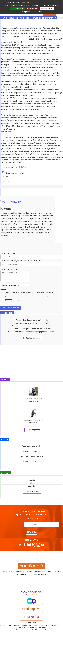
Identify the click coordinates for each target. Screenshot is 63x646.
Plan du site (7, 571)
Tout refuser (32, 8)
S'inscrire (31, 532)
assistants (8, 299)
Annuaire (31, 486)
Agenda (32, 480)
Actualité (6, 182)
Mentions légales (54, 571)
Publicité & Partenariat (34, 571)
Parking (32, 483)
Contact (18, 571)
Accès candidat (30, 451)
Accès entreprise (31, 461)
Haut (45, 627)
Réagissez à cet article (15, 173)
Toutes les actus (31, 338)
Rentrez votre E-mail (14, 524)
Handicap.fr (58, 625)
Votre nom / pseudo (9, 253)
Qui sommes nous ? (38, 574)
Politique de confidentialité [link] (31, 12)
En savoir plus (31, 491)
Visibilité (3, 285)
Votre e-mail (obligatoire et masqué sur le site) (21, 260)
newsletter (41, 514)
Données (23, 574)
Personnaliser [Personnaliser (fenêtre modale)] (47, 8)
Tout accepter (17, 8)
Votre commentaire (9, 269)
